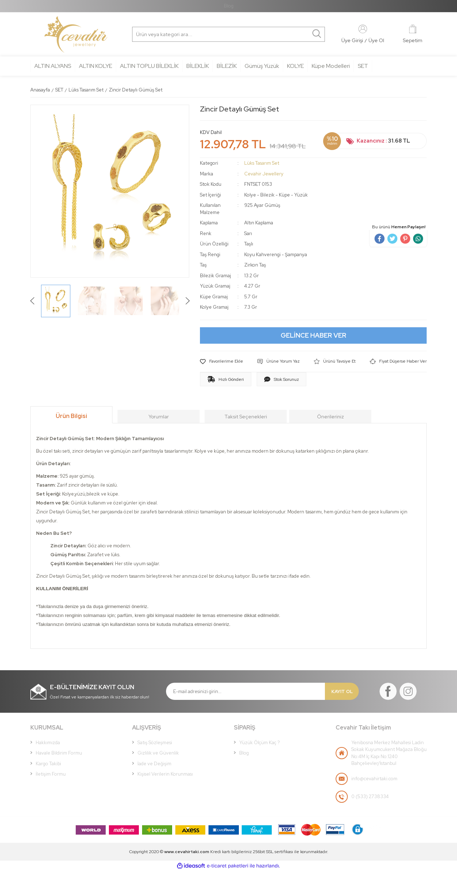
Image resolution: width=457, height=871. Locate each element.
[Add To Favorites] (221, 361)
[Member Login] (362, 28)
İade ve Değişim (154, 764)
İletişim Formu (51, 774)
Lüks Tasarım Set (261, 163)
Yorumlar (159, 416)
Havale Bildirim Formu (59, 753)
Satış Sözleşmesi (154, 743)
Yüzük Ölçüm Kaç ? (259, 743)
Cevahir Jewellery (263, 174)
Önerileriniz (330, 416)
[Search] (166, 34)
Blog (228, 6)
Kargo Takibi (48, 764)
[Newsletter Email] (245, 691)
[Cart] (412, 34)
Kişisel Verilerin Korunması (165, 774)
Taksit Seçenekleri (246, 416)
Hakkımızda (48, 743)
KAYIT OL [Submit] (342, 691)
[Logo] (76, 34)
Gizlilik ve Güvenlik (158, 753)
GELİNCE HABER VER (313, 335)
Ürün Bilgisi (71, 416)
